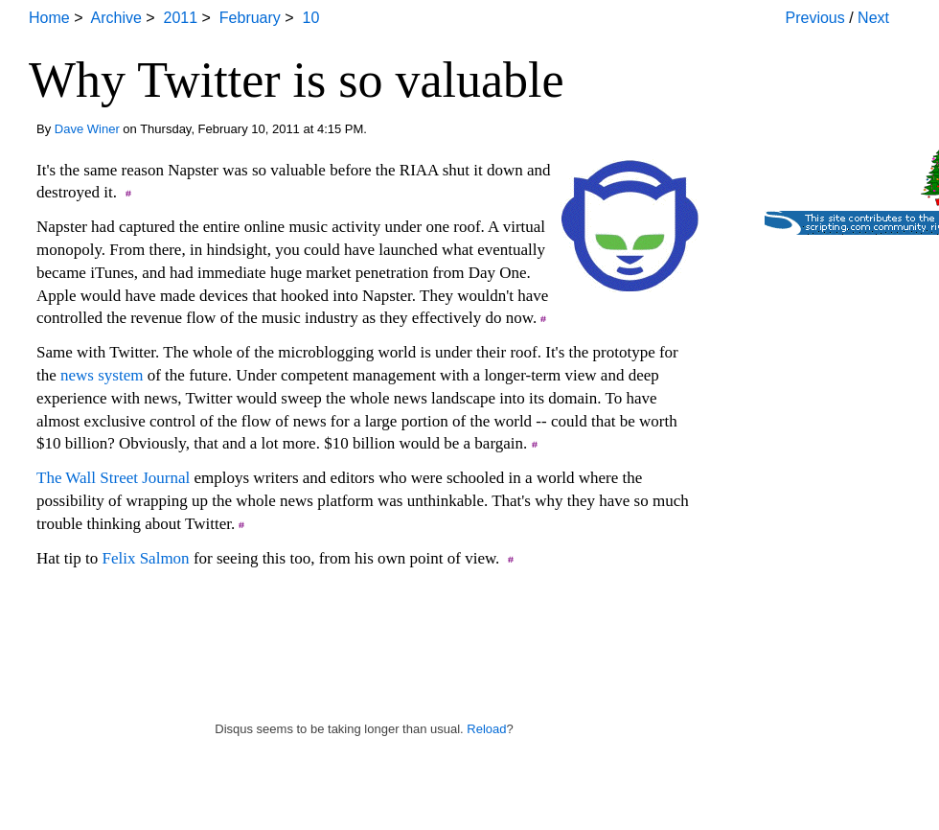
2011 (181, 18)
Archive (115, 18)
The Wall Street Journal (113, 478)
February (250, 18)
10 (311, 18)
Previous (815, 18)
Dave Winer (87, 129)
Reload (486, 729)
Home (49, 18)
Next (873, 18)
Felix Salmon (145, 558)
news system (101, 375)
